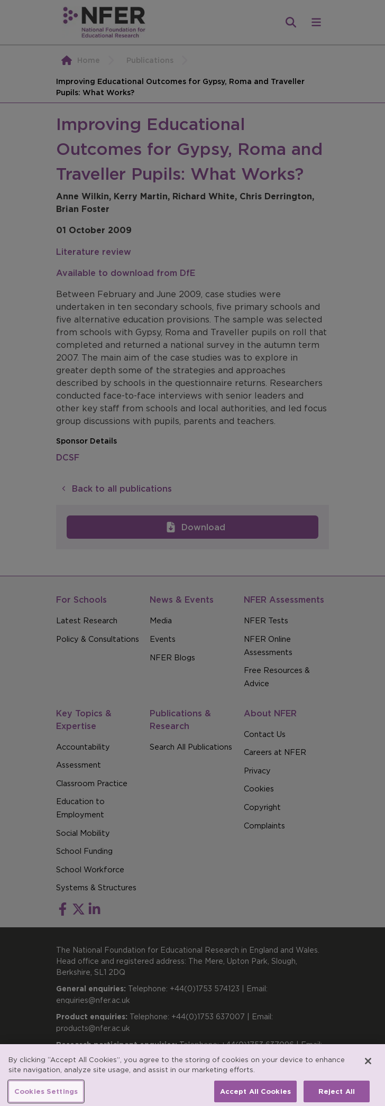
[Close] (368, 1066)
